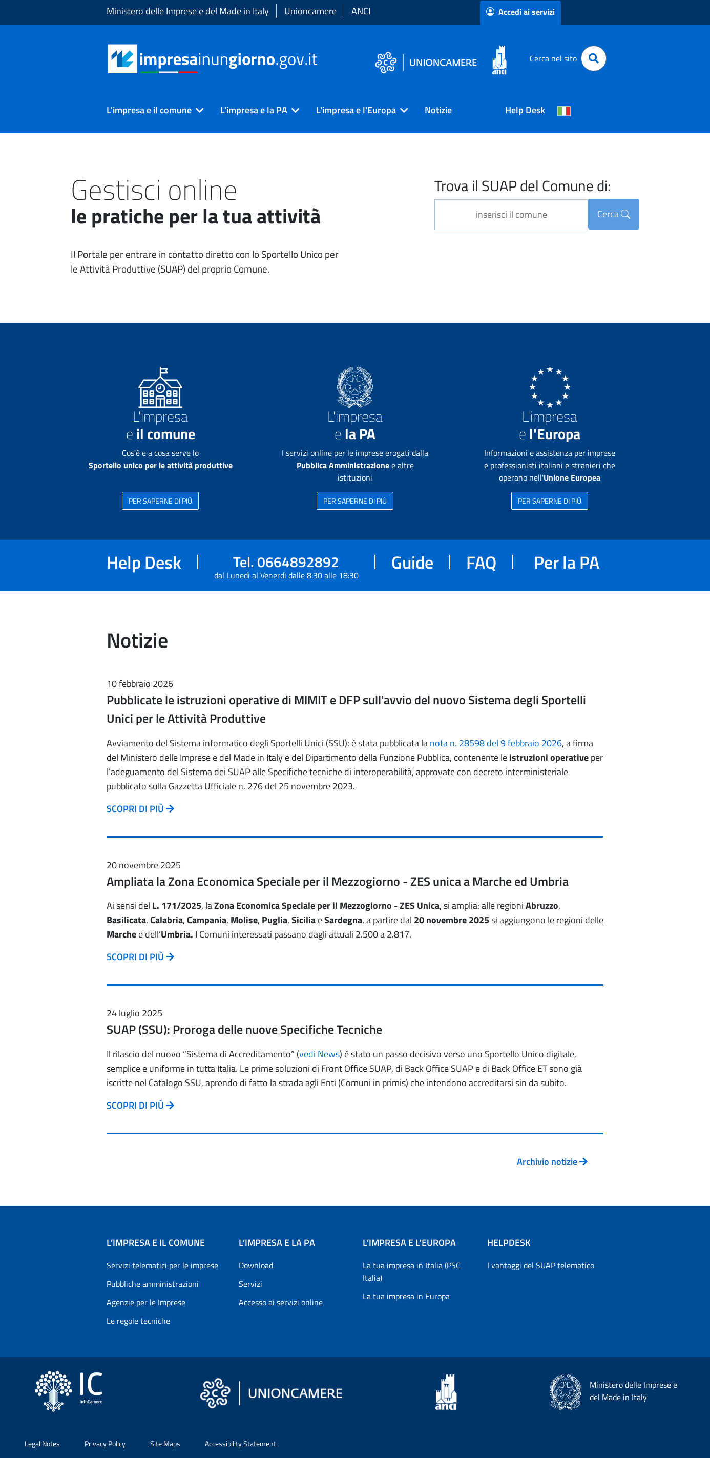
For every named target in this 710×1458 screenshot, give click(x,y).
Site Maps (165, 1443)
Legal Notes (42, 1443)
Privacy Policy (105, 1443)
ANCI (360, 11)
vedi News (319, 1054)
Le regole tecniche (138, 1321)
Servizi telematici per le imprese (162, 1265)
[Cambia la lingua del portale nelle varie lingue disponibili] (564, 110)
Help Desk (525, 110)
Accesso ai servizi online (281, 1302)
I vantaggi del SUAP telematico (540, 1265)
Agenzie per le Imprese (146, 1302)
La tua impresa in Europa (406, 1296)
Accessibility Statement (240, 1443)
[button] (151, 110)
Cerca (613, 214)
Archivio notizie (552, 1162)
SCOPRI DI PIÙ (140, 809)
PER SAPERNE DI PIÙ (160, 500)
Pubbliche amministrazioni (153, 1284)
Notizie (438, 110)
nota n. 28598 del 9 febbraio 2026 (496, 743)
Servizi (250, 1284)
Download (256, 1265)
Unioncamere (310, 11)
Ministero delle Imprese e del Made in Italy (188, 11)
